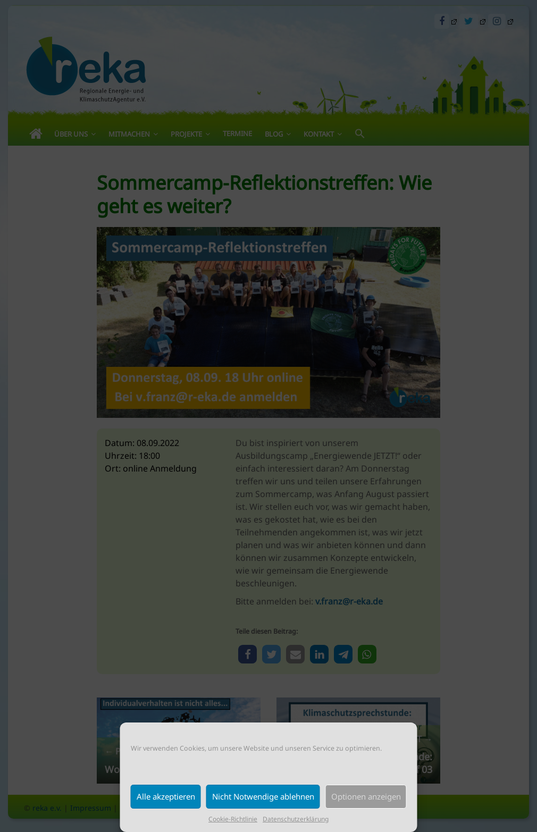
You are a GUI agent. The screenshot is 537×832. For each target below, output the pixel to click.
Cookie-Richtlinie (232, 818)
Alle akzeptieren (166, 796)
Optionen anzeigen (366, 796)
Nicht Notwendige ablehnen (263, 796)
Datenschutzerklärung (296, 818)
